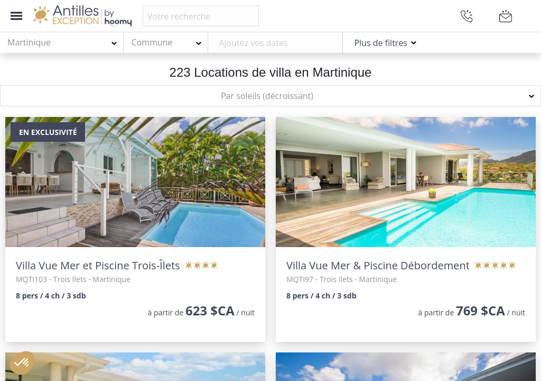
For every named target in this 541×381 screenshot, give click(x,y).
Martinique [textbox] (29, 42)
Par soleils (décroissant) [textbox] (267, 96)
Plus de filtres (380, 43)
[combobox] (62, 42)
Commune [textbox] (152, 42)
